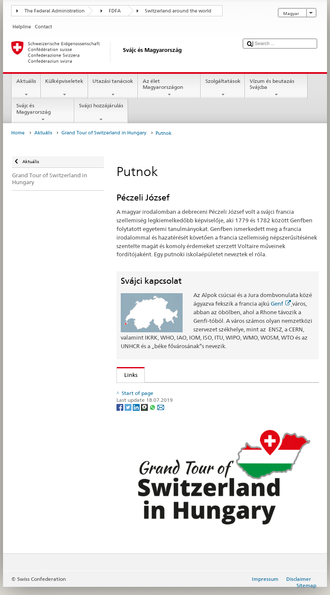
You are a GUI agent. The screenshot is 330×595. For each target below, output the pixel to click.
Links (127, 374)
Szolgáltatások (222, 88)
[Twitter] (129, 412)
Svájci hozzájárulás (101, 112)
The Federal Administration (54, 11)
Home (17, 133)
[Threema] (145, 412)
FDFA (115, 11)
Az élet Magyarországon (169, 88)
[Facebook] (120, 412)
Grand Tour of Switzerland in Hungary (103, 133)
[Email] (160, 412)
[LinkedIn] (137, 412)
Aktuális (26, 88)
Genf (281, 303)
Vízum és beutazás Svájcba (276, 88)
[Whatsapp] (153, 412)
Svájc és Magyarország (43, 112)
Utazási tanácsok (113, 88)
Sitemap (306, 590)
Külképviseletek (64, 88)
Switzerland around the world (178, 11)
